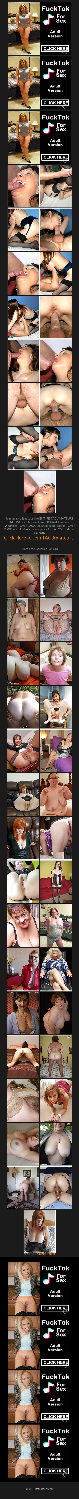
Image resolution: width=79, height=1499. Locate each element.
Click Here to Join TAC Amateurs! (39, 538)
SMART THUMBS (46, 1254)
